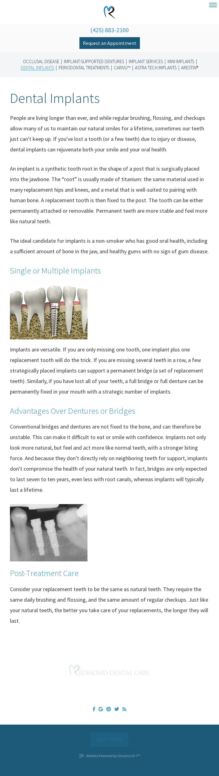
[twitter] (117, 709)
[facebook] (94, 709)
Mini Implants (181, 61)
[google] (101, 709)
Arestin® (189, 67)
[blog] (124, 709)
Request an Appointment (109, 43)
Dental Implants (37, 67)
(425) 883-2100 (109, 30)
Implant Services (146, 61)
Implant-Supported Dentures (94, 61)
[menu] (213, 5)
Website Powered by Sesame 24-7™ (109, 755)
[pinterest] (108, 709)
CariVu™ (122, 67)
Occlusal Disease (41, 61)
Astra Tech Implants (156, 67)
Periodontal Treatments (84, 67)
